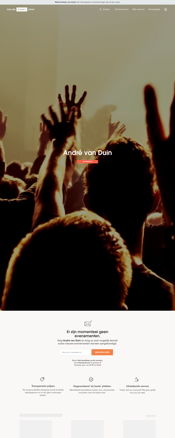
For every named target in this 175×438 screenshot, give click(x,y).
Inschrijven (102, 352)
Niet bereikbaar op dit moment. (90, 360)
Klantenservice (84, 363)
